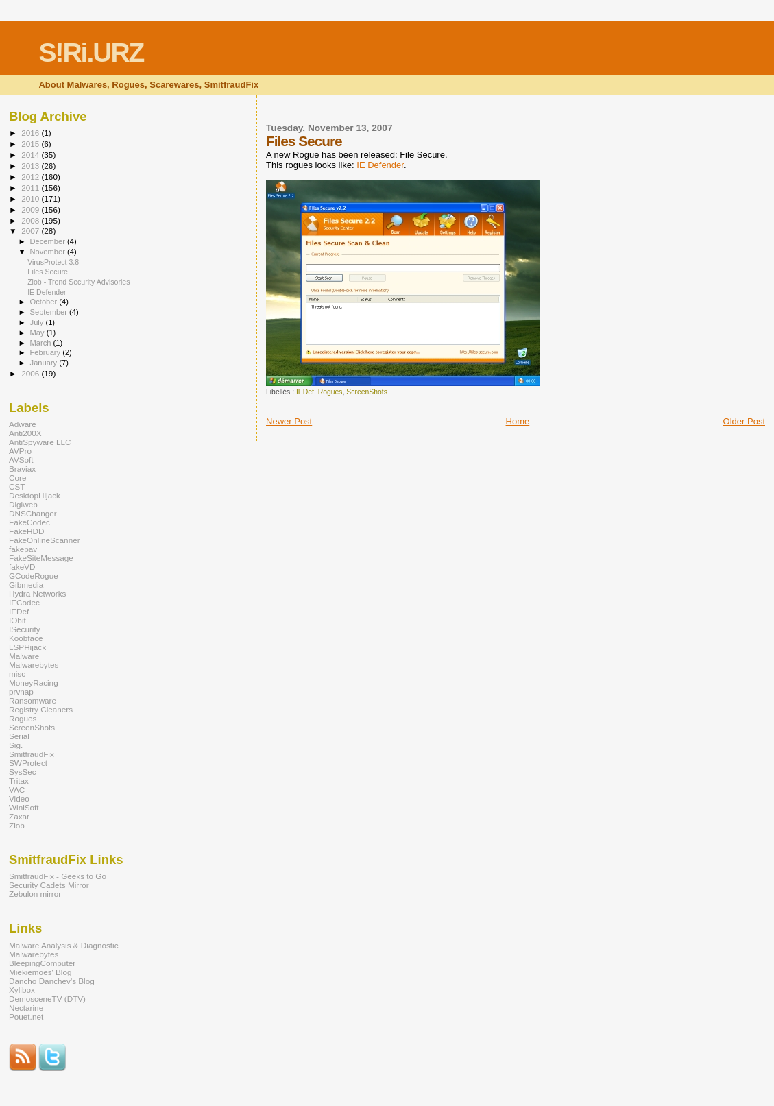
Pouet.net (26, 1016)
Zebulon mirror (35, 893)
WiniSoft (24, 807)
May (38, 332)
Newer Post (289, 421)
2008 (31, 220)
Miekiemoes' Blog (40, 971)
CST (17, 486)
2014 (31, 154)
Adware (22, 424)
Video (19, 798)
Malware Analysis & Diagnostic (64, 945)
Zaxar (19, 816)
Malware (24, 655)
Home (518, 421)
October (45, 302)
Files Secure (47, 271)
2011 (31, 187)
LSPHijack (27, 646)
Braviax (22, 468)
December (48, 241)
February (46, 352)
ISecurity (24, 629)
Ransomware (32, 700)
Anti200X (25, 433)
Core (17, 477)
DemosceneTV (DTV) (47, 998)
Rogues (330, 392)
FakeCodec (29, 522)
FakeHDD (26, 531)
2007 (31, 230)
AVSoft (21, 459)
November (48, 252)
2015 (31, 143)
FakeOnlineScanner (44, 540)
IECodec (24, 602)
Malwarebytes (33, 664)
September (50, 312)
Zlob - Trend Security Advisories (78, 282)
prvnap (21, 691)
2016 (31, 132)
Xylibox (22, 989)
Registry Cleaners (41, 709)
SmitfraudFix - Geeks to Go (57, 875)
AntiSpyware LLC (40, 441)
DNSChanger (33, 513)
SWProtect (28, 762)
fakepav (23, 548)
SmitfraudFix (31, 753)
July (38, 322)
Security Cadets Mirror (49, 884)
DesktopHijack (34, 495)
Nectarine (26, 1007)
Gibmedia (26, 584)
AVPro (20, 450)
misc (17, 673)
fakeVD (22, 566)
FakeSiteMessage (41, 557)
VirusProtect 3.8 (53, 262)
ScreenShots (366, 392)
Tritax (19, 780)
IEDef (305, 392)
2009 (31, 209)
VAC (17, 789)
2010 (31, 198)
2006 (31, 373)
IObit (17, 620)
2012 (31, 176)
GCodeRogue (33, 575)
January (45, 363)
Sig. (16, 745)
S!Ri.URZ (90, 52)
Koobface (26, 638)
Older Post (744, 421)
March (41, 343)
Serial (19, 736)
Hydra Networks (37, 593)
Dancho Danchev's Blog (52, 980)
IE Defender (380, 165)
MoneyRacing (33, 682)
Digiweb (23, 504)
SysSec (22, 771)
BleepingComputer (42, 963)
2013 (31, 165)
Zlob (17, 825)
